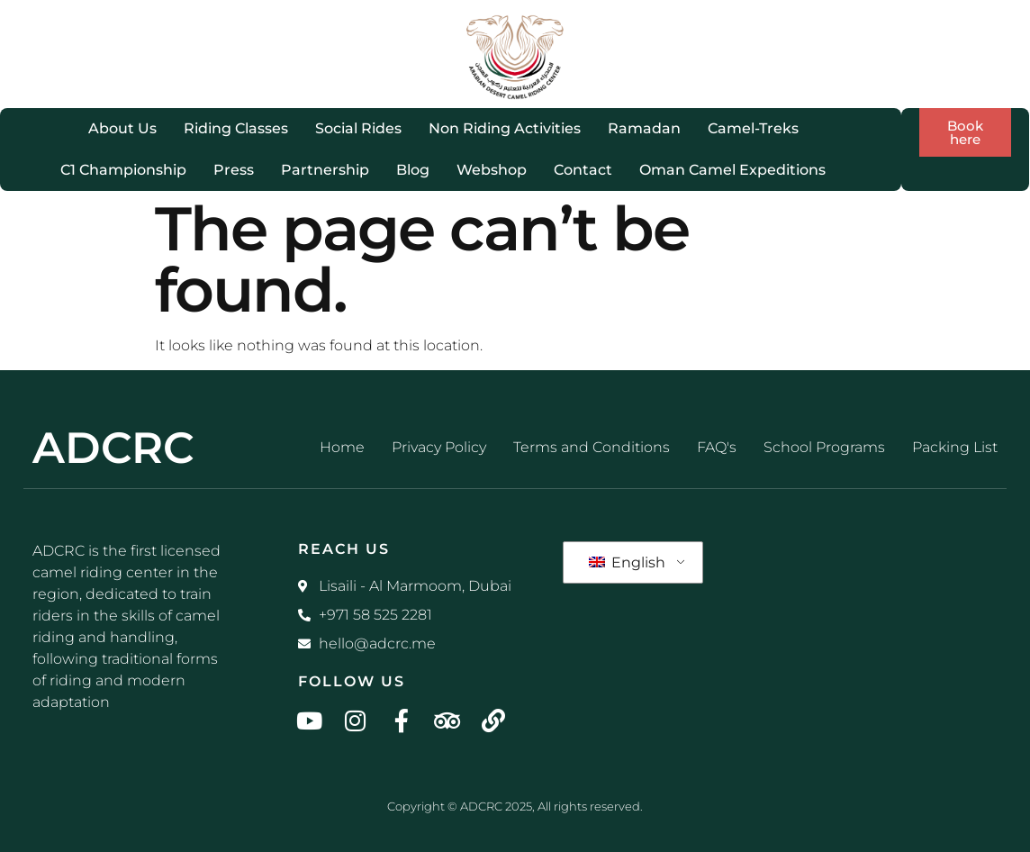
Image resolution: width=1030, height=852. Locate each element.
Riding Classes (236, 128)
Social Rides (358, 128)
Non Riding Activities (505, 128)
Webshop (491, 169)
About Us (122, 128)
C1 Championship (123, 169)
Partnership (325, 169)
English (627, 562)
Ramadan (644, 128)
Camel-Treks (753, 128)
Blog (412, 169)
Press (233, 169)
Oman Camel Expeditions (732, 169)
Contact (583, 169)
